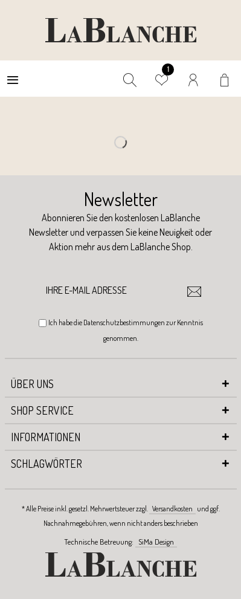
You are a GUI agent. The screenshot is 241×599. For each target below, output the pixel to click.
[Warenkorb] (226, 78)
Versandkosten (172, 508)
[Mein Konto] (194, 78)
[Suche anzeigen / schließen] (130, 78)
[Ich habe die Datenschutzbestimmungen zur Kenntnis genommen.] (43, 323)
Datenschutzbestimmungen (124, 322)
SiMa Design (156, 541)
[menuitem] (12, 78)
